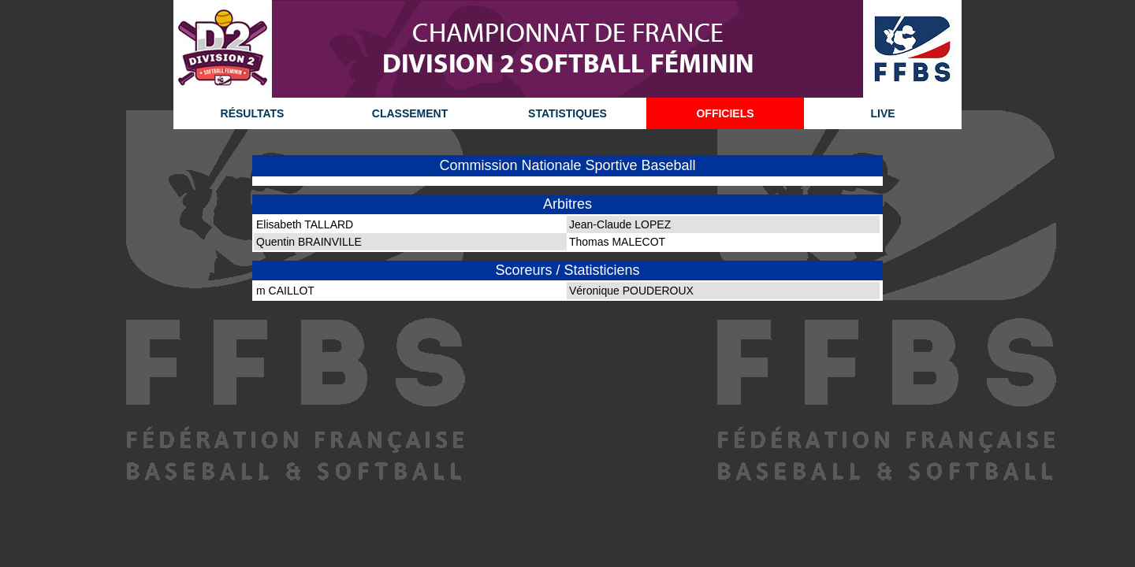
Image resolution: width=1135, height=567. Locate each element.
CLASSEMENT (410, 113)
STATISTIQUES (567, 113)
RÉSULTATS (253, 113)
